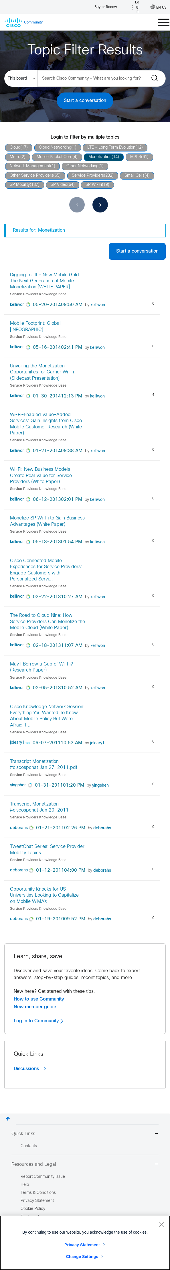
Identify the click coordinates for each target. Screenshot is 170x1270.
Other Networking (82, 166)
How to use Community (39, 999)
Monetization (100, 157)
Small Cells (134, 176)
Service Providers (88, 176)
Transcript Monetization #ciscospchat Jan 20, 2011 (39, 807)
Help (25, 1185)
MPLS (135, 157)
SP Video (59, 185)
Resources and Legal (85, 1165)
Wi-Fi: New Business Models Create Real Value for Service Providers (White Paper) (41, 475)
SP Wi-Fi (94, 185)
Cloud (15, 147)
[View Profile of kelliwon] (17, 305)
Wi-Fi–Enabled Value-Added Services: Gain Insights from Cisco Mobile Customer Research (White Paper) (46, 424)
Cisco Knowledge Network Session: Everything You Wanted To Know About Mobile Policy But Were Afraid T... (47, 716)
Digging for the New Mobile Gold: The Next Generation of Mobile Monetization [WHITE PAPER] (45, 281)
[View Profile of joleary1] (17, 743)
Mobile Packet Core (54, 157)
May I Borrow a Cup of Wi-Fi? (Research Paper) (41, 667)
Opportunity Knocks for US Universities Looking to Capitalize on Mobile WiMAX (44, 895)
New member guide (35, 1007)
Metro (15, 157)
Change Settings (82, 1256)
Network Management (30, 166)
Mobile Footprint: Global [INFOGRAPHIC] (35, 326)
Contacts (29, 1146)
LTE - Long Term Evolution (111, 147)
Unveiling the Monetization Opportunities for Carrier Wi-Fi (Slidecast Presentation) (42, 372)
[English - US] (159, 7)
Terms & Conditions (38, 1193)
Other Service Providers (31, 176)
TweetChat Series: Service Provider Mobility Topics (47, 849)
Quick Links (85, 1134)
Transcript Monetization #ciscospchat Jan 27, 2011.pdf (43, 764)
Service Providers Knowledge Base (38, 294)
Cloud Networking (55, 147)
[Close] (161, 1224)
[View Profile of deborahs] (19, 828)
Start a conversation (85, 101)
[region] (85, 1243)
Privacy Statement (82, 1245)
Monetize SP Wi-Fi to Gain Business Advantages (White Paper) (47, 521)
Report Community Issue (43, 1177)
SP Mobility (20, 185)
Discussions (30, 1068)
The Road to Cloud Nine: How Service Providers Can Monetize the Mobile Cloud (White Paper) (47, 621)
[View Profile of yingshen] (18, 785)
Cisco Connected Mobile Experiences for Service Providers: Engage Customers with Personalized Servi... (46, 570)
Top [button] (8, 1118)
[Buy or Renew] (105, 5)
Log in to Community (38, 1021)
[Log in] (135, 7)
